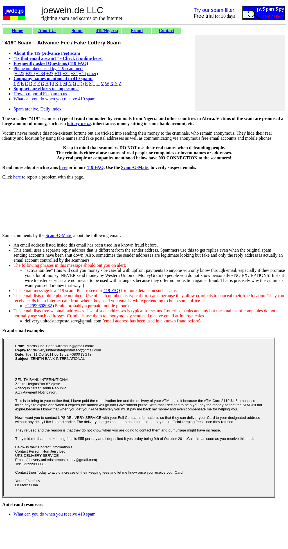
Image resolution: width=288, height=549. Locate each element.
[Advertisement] (240, 73)
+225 (19, 73)
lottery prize (79, 123)
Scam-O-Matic (135, 167)
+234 (40, 73)
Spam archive (26, 109)
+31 (57, 73)
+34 (74, 73)
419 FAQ (95, 167)
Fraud (137, 30)
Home (17, 30)
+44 (82, 73)
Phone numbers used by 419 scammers (48, 68)
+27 (49, 73)
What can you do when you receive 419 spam (54, 98)
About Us (47, 30)
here (63, 167)
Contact (166, 30)
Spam (76, 30)
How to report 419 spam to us (40, 93)
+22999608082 (38, 305)
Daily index (51, 109)
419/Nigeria (107, 30)
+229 (30, 73)
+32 (65, 73)
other (91, 73)
